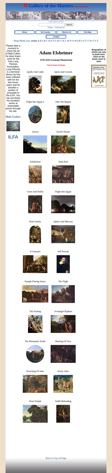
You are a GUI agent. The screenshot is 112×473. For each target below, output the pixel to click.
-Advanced (59, 27)
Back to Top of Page (56, 458)
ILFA (13, 137)
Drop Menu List (22, 41)
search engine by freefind (56, 22)
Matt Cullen (13, 116)
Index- (51, 27)
